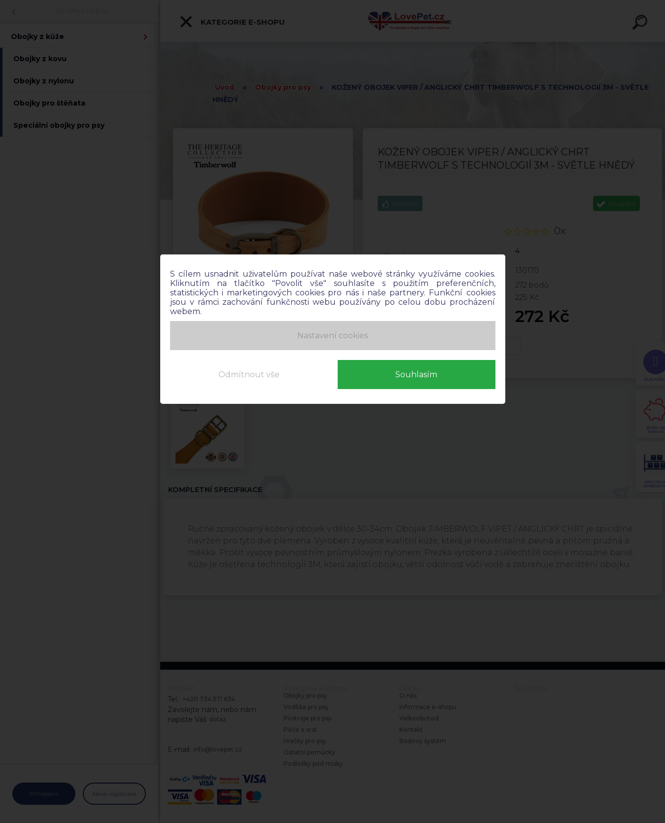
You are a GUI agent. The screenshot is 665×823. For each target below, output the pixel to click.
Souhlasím (416, 374)
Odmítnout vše (249, 374)
